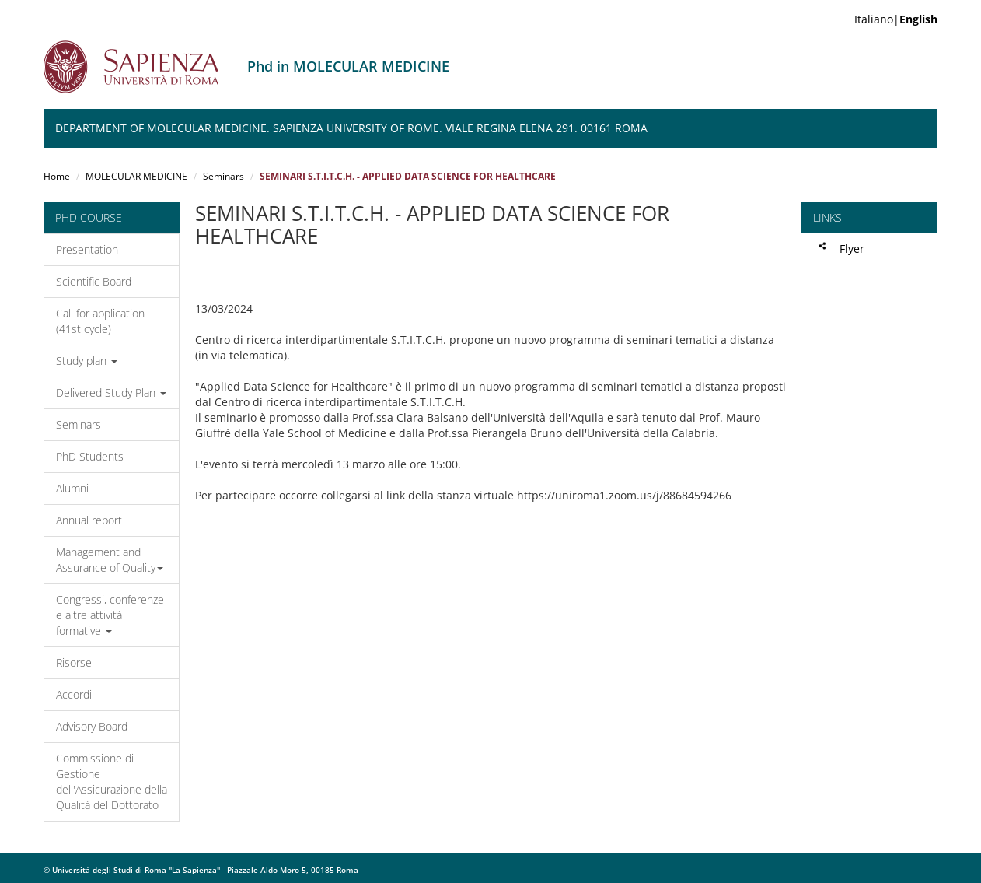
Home (57, 176)
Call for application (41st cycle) (100, 321)
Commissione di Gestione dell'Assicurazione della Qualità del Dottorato (111, 781)
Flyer (852, 248)
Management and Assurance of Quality (109, 560)
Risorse (74, 662)
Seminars (223, 176)
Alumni (72, 488)
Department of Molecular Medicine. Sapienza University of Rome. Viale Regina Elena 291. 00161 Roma (351, 128)
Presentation (87, 249)
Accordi (74, 694)
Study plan (86, 360)
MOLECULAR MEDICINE (136, 176)
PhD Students (90, 456)
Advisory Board (91, 726)
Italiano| (895, 19)
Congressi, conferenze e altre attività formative (110, 615)
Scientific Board (93, 281)
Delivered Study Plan (111, 392)
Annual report (89, 520)
